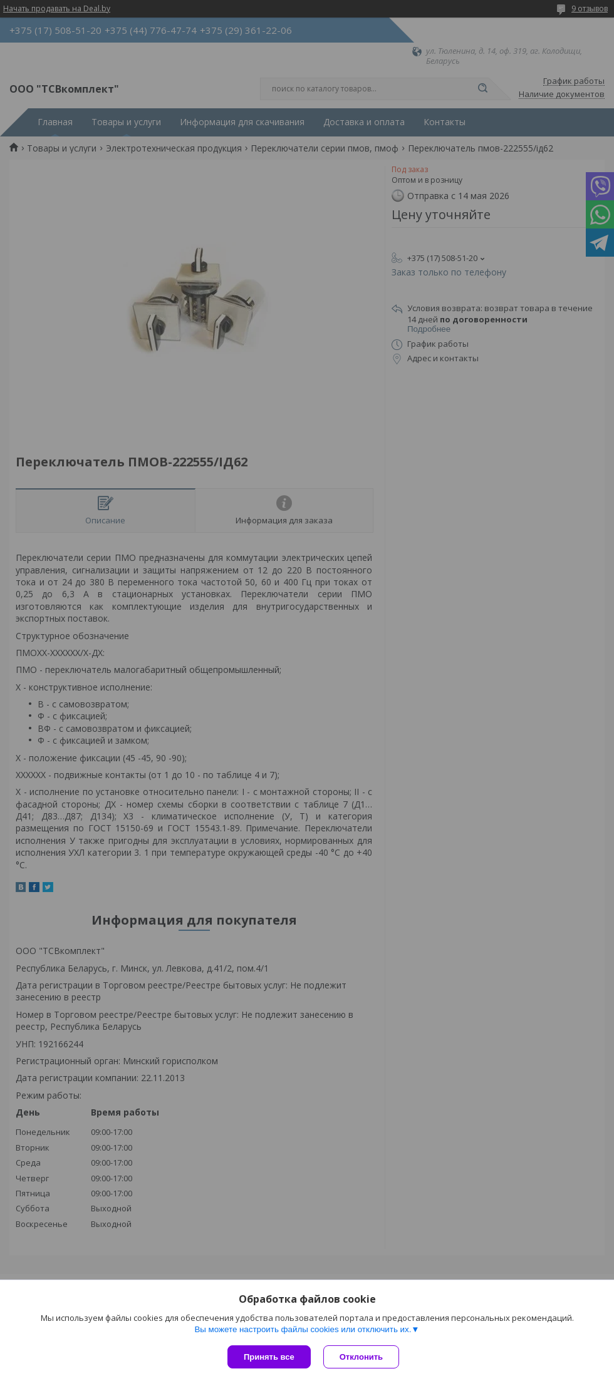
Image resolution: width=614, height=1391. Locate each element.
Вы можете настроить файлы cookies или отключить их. (302, 1329)
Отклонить (361, 1357)
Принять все (269, 1357)
